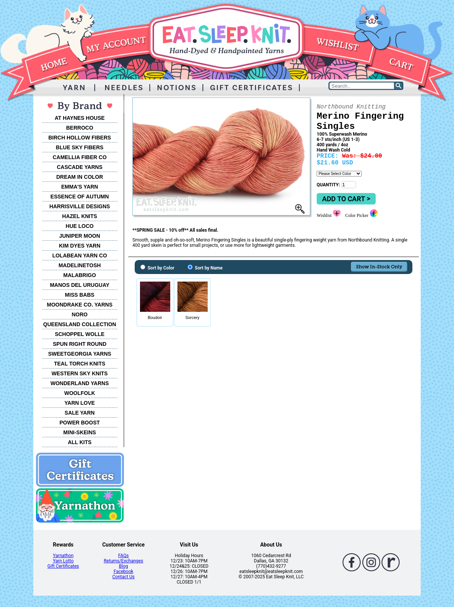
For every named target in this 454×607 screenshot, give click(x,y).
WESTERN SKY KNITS (79, 373)
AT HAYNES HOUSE (79, 118)
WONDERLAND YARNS (79, 383)
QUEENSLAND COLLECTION (79, 324)
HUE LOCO (80, 226)
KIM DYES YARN (80, 246)
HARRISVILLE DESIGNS (79, 206)
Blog (123, 566)
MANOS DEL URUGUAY (79, 285)
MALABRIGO (79, 275)
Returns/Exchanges (123, 561)
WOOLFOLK (79, 393)
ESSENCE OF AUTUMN (79, 197)
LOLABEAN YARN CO (79, 255)
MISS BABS (80, 295)
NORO (80, 314)
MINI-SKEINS (79, 432)
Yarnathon (63, 555)
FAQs (123, 555)
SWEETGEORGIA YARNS (79, 354)
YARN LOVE (79, 403)
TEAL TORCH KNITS (80, 364)
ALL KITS (80, 442)
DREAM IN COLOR (79, 177)
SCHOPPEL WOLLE (79, 334)
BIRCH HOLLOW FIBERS (79, 138)
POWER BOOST (79, 423)
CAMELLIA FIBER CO (80, 157)
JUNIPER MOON (79, 236)
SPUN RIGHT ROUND (80, 344)
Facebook (123, 571)
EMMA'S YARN (79, 187)
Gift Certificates (63, 566)
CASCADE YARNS (80, 167)
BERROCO (79, 128)
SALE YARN (80, 413)
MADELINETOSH (80, 265)
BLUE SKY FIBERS (80, 147)
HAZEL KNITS (79, 216)
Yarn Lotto (63, 561)
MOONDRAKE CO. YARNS (79, 305)
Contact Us (123, 576)
